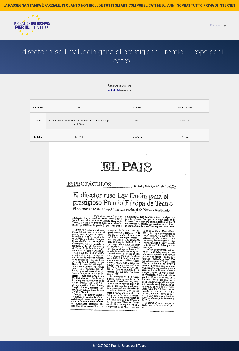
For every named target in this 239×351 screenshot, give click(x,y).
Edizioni (215, 25)
